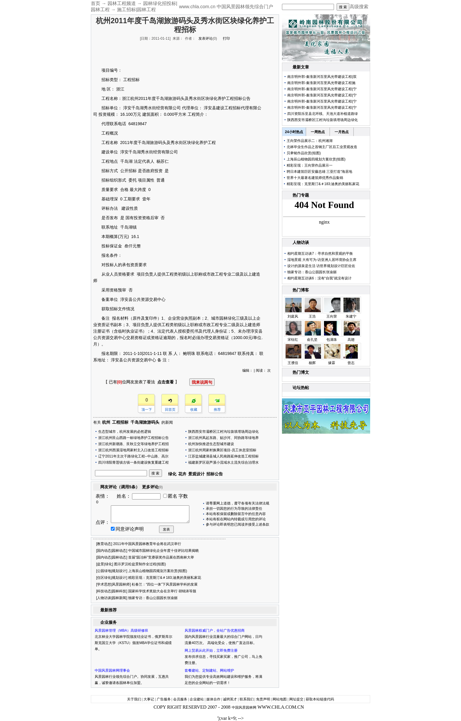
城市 (215, 318)
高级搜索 (359, 6)
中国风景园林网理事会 (112, 670)
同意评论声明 (130, 529)
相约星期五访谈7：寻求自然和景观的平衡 (320, 253)
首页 (95, 3)
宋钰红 (293, 340)
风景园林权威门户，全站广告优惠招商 (215, 630)
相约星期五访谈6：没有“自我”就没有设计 (319, 278)
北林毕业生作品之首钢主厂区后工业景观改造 (322, 147)
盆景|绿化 (104, 564)
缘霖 (331, 363)
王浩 (312, 316)
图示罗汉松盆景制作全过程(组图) (140, 564)
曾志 (351, 363)
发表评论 (205, 38)
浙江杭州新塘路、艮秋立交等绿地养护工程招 (133, 444)
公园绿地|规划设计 (111, 571)
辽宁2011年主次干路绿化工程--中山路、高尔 (133, 456)
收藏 (193, 410)
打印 (226, 38)
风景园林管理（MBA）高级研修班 (121, 630)
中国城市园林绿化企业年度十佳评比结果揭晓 (163, 551)
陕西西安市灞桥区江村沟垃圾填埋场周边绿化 (223, 432)
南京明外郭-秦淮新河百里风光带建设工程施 (321, 83)
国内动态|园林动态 (111, 551)
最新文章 (301, 67)
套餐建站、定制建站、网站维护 (209, 670)
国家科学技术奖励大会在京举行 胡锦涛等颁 (162, 591)
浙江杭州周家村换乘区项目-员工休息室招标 (222, 450)
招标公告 (214, 474)
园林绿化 (227, 318)
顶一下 (146, 410)
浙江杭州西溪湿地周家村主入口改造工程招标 (133, 450)
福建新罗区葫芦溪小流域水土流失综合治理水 (223, 462)
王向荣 (331, 316)
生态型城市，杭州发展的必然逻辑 (124, 432)
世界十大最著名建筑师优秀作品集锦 (315, 178)
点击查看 (165, 382)
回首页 (170, 410)
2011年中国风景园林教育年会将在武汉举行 (147, 544)
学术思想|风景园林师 (113, 584)
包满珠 (331, 340)
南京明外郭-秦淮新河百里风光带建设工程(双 (322, 77)
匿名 (172, 496)
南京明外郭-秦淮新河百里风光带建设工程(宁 (322, 89)
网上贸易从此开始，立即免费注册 (211, 650)
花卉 (182, 474)
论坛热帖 (301, 387)
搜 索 (343, 7)
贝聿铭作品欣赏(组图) (304, 153)
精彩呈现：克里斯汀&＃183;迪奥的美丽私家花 (164, 578)
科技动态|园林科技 (111, 591)
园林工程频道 (122, 3)
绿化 (213, 98)
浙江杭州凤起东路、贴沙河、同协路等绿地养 (223, 438)
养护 (222, 98)
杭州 (106, 422)
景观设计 (196, 474)
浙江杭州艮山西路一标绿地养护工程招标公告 (133, 438)
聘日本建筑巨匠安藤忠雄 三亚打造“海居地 (319, 172)
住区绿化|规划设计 (111, 578)
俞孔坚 (312, 340)
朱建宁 (351, 316)
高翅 (351, 340)
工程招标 (120, 422)
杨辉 (312, 363)
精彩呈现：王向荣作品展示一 (310, 165)
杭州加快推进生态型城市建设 (211, 444)
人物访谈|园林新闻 (111, 598)
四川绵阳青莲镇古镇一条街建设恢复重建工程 (133, 462)
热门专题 (301, 195)
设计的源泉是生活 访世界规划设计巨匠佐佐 (321, 266)
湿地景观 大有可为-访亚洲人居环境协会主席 (321, 260)
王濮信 (293, 363)
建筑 (146, 114)
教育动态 (104, 544)
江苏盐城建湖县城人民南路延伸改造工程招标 (223, 456)
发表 (166, 529)
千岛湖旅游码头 (145, 422)
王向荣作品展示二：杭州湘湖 (310, 141)
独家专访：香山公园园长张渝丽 (153, 598)
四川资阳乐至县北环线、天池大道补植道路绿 (322, 114)
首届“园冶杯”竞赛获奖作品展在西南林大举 (161, 557)
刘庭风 (293, 316)
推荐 (217, 410)
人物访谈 (301, 242)
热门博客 (301, 290)
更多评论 (152, 486)
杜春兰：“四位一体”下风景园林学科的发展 (165, 584)
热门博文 (301, 372)
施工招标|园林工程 (136, 9)
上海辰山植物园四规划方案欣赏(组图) (157, 571)
